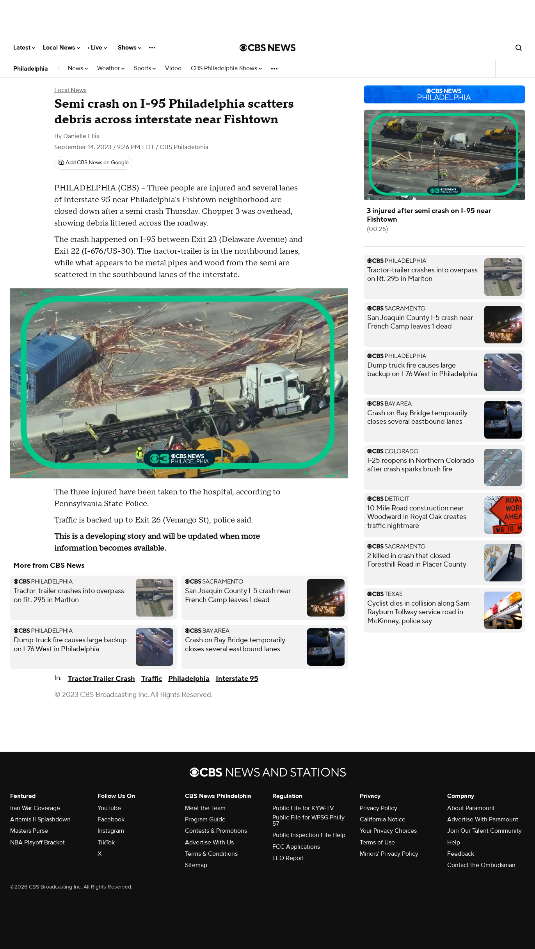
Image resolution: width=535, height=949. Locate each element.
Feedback (460, 854)
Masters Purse (29, 831)
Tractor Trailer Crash (101, 678)
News (78, 68)
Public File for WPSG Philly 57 (308, 820)
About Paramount (471, 808)
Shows (129, 47)
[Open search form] (518, 47)
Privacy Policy (378, 808)
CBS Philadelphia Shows (226, 68)
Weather (110, 68)
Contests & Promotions (216, 831)
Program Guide (205, 819)
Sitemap (196, 865)
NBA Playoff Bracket (37, 842)
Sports (145, 68)
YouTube (109, 808)
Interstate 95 (237, 678)
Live (99, 48)
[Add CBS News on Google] (93, 163)
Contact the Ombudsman (481, 865)
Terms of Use (377, 842)
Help (453, 842)
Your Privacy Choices (388, 831)
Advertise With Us (209, 842)
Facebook (111, 819)
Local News (61, 47)
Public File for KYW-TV (303, 808)
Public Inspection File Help (308, 835)
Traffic (151, 678)
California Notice (382, 819)
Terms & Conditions (211, 854)
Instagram (111, 831)
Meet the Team (205, 808)
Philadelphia (30, 69)
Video (173, 68)
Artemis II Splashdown (40, 819)
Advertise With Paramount (482, 819)
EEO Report (288, 858)
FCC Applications (296, 847)
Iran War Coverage (35, 808)
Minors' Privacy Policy (389, 854)
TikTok (106, 842)
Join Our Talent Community (484, 831)
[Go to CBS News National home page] (268, 48)
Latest (24, 47)
